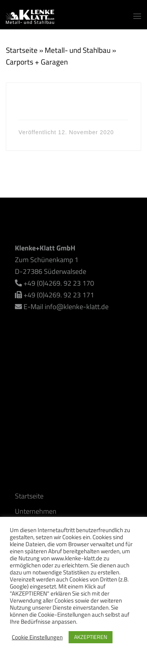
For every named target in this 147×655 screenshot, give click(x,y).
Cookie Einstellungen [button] (37, 637)
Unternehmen (35, 511)
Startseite (22, 50)
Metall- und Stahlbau (78, 50)
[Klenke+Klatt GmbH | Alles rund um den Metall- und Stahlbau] (30, 15)
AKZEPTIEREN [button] (90, 637)
